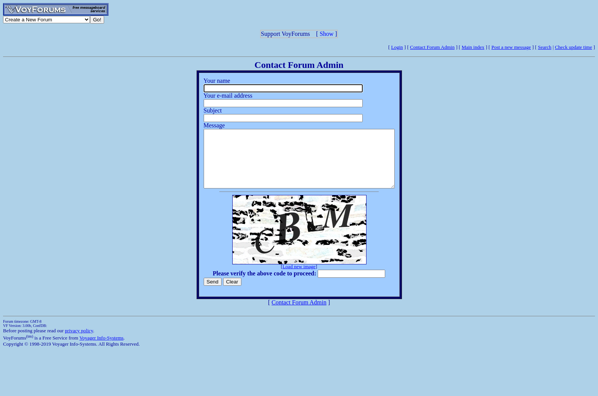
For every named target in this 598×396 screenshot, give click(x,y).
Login (397, 47)
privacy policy (79, 342)
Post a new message (511, 47)
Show (326, 34)
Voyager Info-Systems (101, 349)
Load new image (299, 278)
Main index (472, 47)
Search (544, 47)
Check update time (573, 47)
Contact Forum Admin (432, 47)
